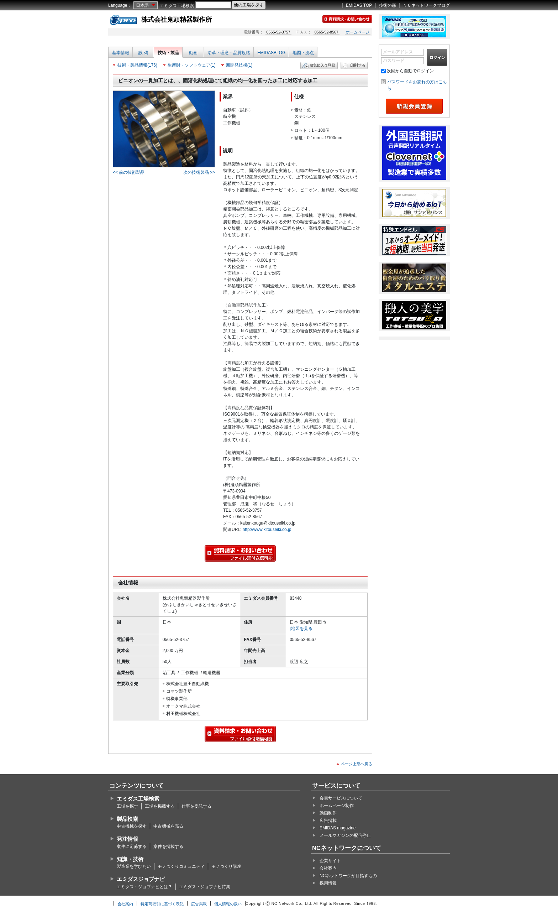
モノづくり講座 (226, 866)
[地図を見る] (302, 628)
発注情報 (127, 839)
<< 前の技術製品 (128, 172)
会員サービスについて (341, 798)
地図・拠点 (303, 52)
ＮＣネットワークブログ (426, 5)
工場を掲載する (160, 806)
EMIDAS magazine (338, 827)
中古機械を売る (168, 826)
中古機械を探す (132, 826)
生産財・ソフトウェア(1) (192, 65)
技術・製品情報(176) (137, 65)
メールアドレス (398, 51)
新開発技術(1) (239, 65)
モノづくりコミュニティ (181, 866)
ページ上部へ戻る (356, 764)
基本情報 (120, 52)
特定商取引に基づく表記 (162, 904)
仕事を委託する (196, 806)
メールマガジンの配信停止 (345, 835)
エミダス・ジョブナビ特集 (204, 886)
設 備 (143, 52)
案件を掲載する (168, 846)
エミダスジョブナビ (141, 879)
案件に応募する (132, 846)
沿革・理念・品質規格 (228, 52)
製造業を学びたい (134, 866)
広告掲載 (328, 820)
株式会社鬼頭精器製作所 (176, 19)
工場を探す (127, 806)
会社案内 (328, 868)
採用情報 (328, 883)
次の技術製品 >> (199, 172)
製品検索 (127, 819)
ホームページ (357, 32)
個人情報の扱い (228, 904)
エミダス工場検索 (177, 5)
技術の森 (387, 5)
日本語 (142, 5)
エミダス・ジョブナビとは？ (144, 886)
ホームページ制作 (337, 805)
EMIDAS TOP (359, 5)
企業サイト (330, 860)
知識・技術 (130, 859)
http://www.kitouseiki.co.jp (267, 529)
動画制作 (328, 813)
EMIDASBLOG (271, 52)
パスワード (393, 60)
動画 (193, 52)
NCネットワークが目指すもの (348, 875)
